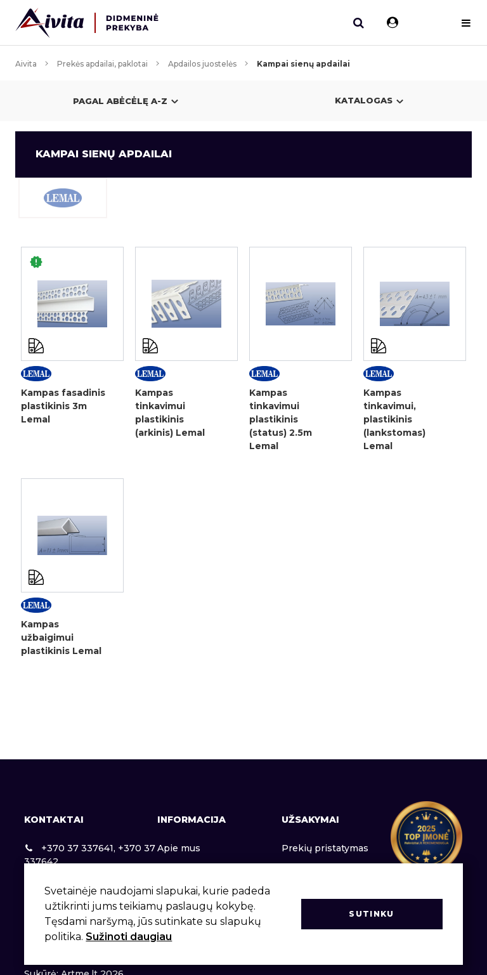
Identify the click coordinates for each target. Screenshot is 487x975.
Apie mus (178, 848)
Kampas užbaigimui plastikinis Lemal (61, 637)
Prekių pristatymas (325, 848)
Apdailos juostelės (202, 64)
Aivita (26, 64)
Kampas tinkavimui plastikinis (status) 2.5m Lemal (280, 419)
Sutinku (371, 914)
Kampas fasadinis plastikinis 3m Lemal (63, 406)
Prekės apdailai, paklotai (102, 64)
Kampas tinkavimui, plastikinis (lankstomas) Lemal (394, 419)
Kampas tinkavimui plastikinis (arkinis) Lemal (170, 412)
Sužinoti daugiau (129, 937)
